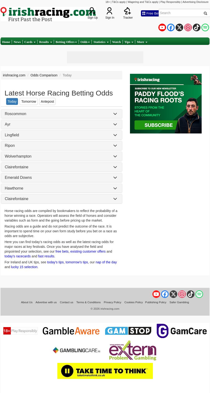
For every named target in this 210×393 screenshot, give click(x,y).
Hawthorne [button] (14, 188)
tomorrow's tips (77, 262)
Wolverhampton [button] (18, 156)
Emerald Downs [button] (18, 177)
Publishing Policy (156, 302)
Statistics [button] (100, 42)
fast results (46, 256)
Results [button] (45, 42)
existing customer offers (88, 251)
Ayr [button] (8, 124)
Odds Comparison (44, 75)
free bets (61, 251)
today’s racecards (18, 256)
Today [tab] (12, 101)
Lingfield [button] (12, 135)
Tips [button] (129, 42)
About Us (26, 302)
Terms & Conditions (88, 302)
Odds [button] (85, 42)
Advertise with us (46, 302)
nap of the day (106, 262)
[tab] (61, 113)
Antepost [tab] (47, 101)
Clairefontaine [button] (16, 167)
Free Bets (151, 13)
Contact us (66, 302)
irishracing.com (14, 75)
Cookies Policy (133, 302)
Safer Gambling (179, 302)
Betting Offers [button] (66, 42)
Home (6, 42)
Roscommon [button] (15, 114)
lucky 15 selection (24, 267)
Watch (116, 42)
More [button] (142, 42)
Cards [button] (30, 42)
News (17, 42)
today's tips (55, 262)
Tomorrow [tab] (28, 101)
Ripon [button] (10, 145)
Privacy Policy (112, 302)
